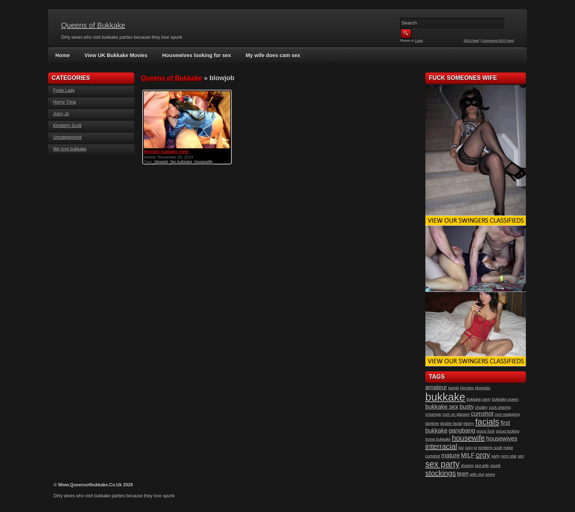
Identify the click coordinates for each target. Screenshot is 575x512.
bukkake (445, 397)
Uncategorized (67, 137)
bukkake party (478, 399)
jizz (461, 447)
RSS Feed (471, 40)
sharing (467, 465)
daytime (432, 423)
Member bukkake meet (166, 151)
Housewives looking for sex (194, 55)
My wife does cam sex (270, 55)
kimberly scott (490, 447)
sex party (442, 464)
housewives (501, 438)
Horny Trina (64, 102)
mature (450, 455)
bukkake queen (505, 399)
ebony (468, 423)
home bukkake (438, 439)
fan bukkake (181, 161)
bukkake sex (441, 406)
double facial (451, 423)
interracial (441, 446)
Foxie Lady (64, 90)
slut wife (482, 465)
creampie (433, 414)
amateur (436, 387)
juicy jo (471, 447)
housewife (203, 161)
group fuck (485, 431)
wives (490, 474)
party (495, 456)
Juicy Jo (61, 113)
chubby (481, 407)
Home (62, 55)
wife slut (477, 474)
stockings (440, 473)
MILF (468, 455)
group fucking (507, 431)
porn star (509, 456)
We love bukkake (70, 149)
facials (487, 422)
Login (419, 40)
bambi (453, 388)
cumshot (482, 413)
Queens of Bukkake (93, 25)
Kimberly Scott (67, 125)
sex (521, 456)
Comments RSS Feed (497, 40)
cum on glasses (456, 414)
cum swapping (507, 414)
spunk (495, 465)
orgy (483, 455)
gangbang (462, 430)
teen (463, 473)
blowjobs (482, 388)
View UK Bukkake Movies (115, 55)
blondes (467, 388)
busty (466, 406)
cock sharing (500, 407)
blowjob (161, 161)
